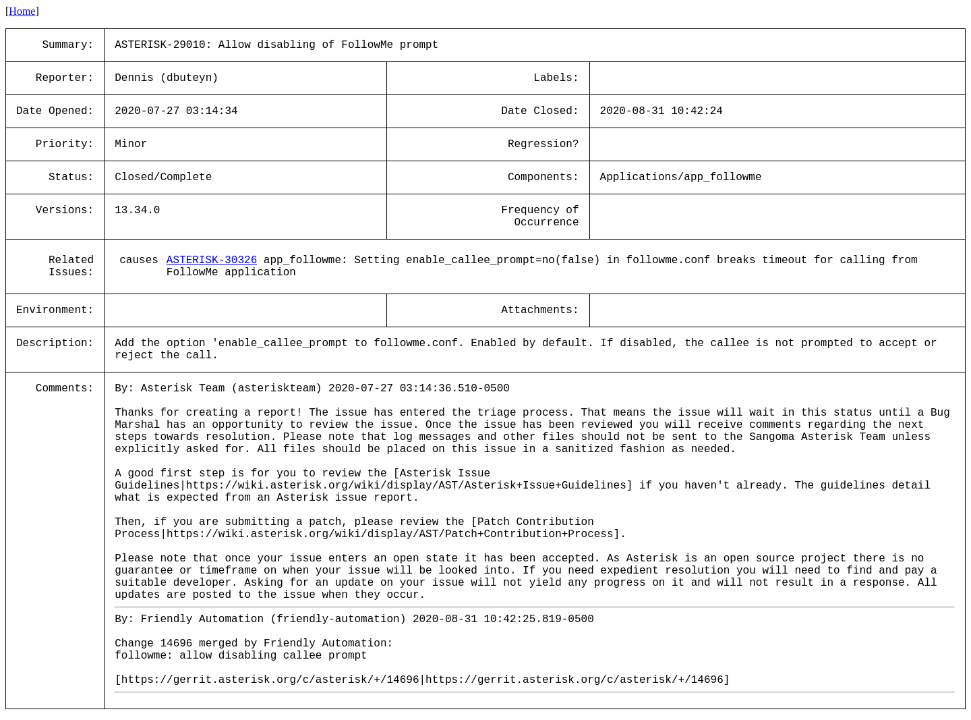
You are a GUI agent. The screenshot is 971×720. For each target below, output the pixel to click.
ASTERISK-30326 (212, 260)
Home (22, 11)
